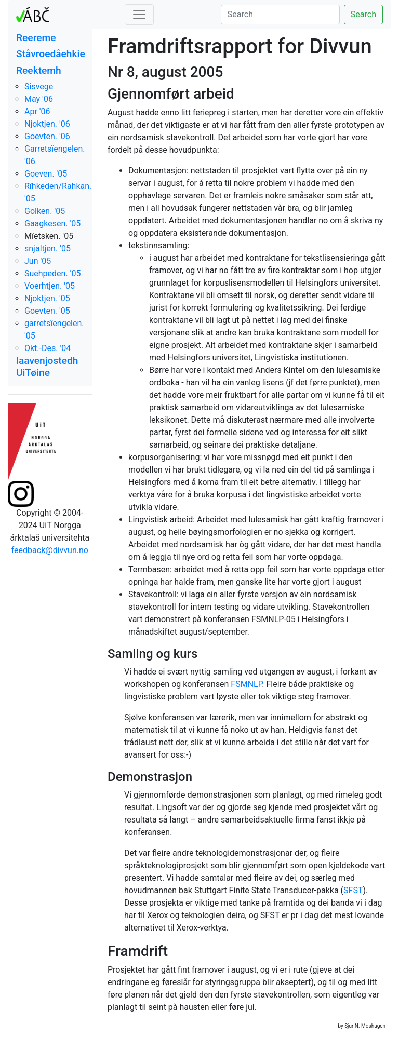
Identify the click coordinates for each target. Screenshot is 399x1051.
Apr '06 (37, 111)
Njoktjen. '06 (47, 124)
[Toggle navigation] (139, 14)
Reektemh (38, 70)
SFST (353, 890)
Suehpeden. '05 (52, 273)
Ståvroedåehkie (50, 54)
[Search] (280, 14)
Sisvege (38, 86)
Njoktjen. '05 (47, 298)
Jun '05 (37, 261)
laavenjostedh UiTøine (47, 367)
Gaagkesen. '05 (52, 223)
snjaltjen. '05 (47, 248)
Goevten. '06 (47, 136)
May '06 (38, 99)
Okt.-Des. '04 (47, 348)
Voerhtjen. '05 (49, 286)
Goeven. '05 (45, 174)
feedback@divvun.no (49, 550)
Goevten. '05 (47, 311)
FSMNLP (246, 684)
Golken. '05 (44, 211)
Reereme (36, 38)
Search (363, 14)
